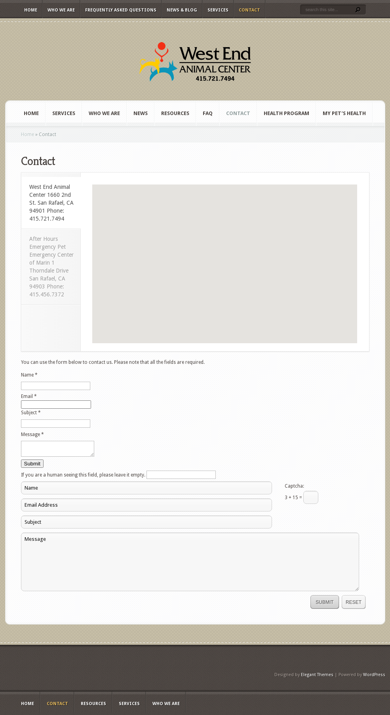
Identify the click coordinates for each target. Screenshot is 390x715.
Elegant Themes (317, 677)
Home (30, 10)
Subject (31, 412)
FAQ (208, 113)
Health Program (286, 113)
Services (217, 10)
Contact (249, 10)
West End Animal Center (51, 203)
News (140, 113)
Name (29, 375)
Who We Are (61, 10)
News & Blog (182, 10)
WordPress (374, 677)
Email (29, 396)
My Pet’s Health (344, 113)
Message (32, 434)
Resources (175, 113)
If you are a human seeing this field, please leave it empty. (118, 477)
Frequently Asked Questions (120, 10)
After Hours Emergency (51, 267)
